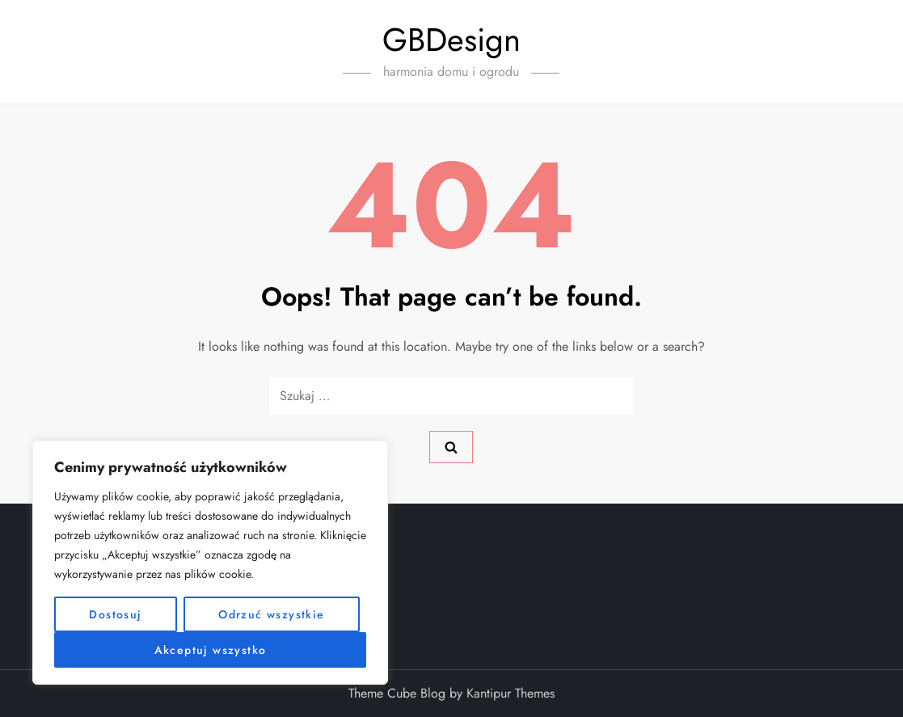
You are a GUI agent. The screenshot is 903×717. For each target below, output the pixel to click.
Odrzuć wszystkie (271, 614)
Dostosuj (115, 614)
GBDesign (451, 39)
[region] (210, 563)
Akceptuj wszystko (210, 650)
